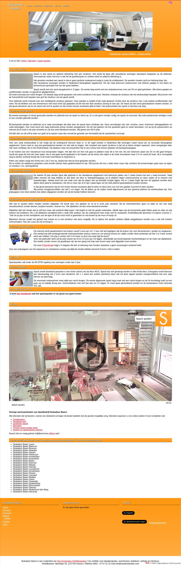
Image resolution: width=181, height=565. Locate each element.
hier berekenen (24, 294)
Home (29, 6)
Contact (66, 6)
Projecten (48, 6)
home (23, 61)
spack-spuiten (44, 61)
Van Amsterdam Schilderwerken (71, 561)
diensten (32, 61)
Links (5, 524)
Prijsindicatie (48, 245)
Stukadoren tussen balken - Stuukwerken (130, 54)
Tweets (7, 518)
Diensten (38, 6)
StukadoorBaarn (16, 6)
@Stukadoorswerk (157, 523)
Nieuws (57, 6)
